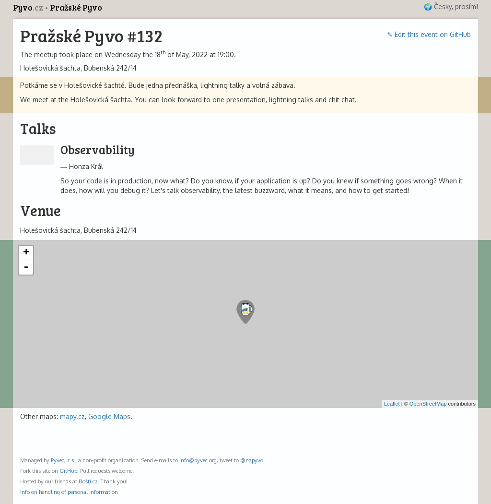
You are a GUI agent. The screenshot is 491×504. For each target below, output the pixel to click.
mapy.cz (72, 416)
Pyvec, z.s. (63, 460)
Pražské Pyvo (76, 7)
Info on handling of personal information (69, 491)
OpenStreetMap (428, 404)
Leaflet (392, 404)
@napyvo (251, 460)
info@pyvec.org (198, 460)
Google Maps (109, 416)
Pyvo (29, 7)
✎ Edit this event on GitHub (429, 34)
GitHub (68, 470)
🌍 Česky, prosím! (451, 6)
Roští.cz (88, 481)
